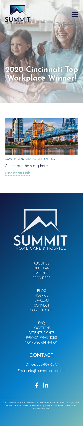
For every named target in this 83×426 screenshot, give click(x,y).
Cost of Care (41, 310)
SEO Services (42, 402)
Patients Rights (42, 333)
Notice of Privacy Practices (61, 405)
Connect (41, 305)
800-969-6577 (47, 364)
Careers (41, 300)
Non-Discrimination (41, 342)
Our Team (41, 268)
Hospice (41, 295)
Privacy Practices (41, 337)
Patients (41, 273)
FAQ (41, 323)
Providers (41, 278)
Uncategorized (34, 159)
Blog (41, 290)
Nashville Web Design (20, 402)
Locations (42, 328)
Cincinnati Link (17, 173)
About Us (41, 263)
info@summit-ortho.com (46, 371)
